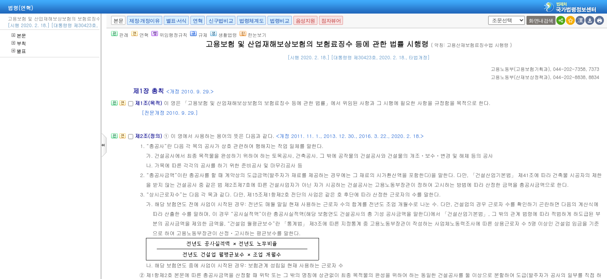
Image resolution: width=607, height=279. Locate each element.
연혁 (197, 21)
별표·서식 (176, 21)
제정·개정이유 (144, 21)
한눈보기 (253, 34)
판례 (120, 34)
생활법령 (223, 34)
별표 (19, 51)
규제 (198, 34)
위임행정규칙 (169, 34)
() (520, 68)
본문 (19, 35)
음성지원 (305, 21)
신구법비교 (221, 21)
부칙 (19, 43)
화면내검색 (541, 21)
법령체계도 (251, 21)
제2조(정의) (149, 136)
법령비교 (279, 21)
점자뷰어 (331, 21)
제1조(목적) (149, 103)
